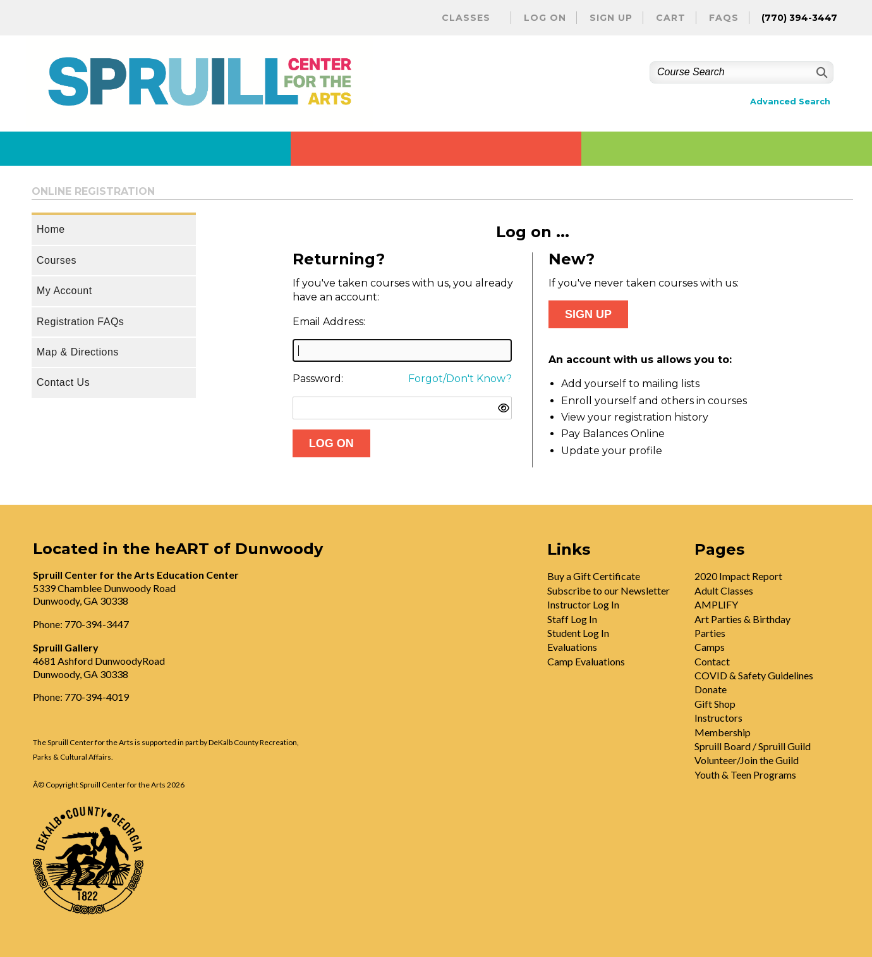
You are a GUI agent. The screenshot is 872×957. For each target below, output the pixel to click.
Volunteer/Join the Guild (746, 760)
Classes (466, 17)
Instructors (718, 718)
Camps (709, 647)
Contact (712, 661)
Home (51, 229)
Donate (710, 689)
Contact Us (63, 382)
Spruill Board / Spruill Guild (752, 746)
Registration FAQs (80, 321)
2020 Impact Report (738, 576)
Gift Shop (715, 704)
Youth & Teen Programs (745, 775)
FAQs (724, 17)
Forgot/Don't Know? (460, 379)
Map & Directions (78, 352)
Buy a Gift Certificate (593, 576)
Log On (545, 17)
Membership (722, 732)
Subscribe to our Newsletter (608, 590)
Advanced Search (790, 101)
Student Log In (578, 633)
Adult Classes (723, 590)
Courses (56, 260)
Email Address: (329, 322)
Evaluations (572, 647)
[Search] (820, 72)
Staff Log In (572, 619)
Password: (318, 379)
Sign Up (611, 17)
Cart (671, 17)
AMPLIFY (716, 604)
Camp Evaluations (586, 661)
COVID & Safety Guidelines (753, 675)
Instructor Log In (583, 604)
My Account (64, 290)
